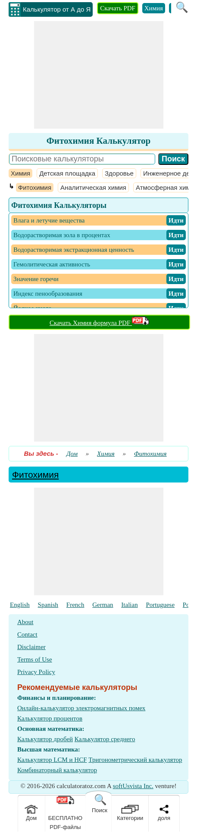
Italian (129, 604)
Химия (153, 8)
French (75, 604)
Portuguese (160, 604)
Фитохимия (34, 187)
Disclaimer (31, 646)
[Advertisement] (98, 75)
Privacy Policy (36, 671)
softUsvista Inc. (133, 786)
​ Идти (176, 220)
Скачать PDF (117, 8)
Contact (27, 634)
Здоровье (119, 173)
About (25, 622)
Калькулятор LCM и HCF (52, 759)
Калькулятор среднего (105, 739)
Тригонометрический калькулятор (135, 759)
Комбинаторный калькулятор (57, 770)
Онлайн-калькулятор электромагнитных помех (81, 708)
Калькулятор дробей (45, 739)
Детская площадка (67, 173)
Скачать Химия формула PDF (99, 322)
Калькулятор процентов (49, 718)
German (102, 604)
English (20, 604)
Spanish (48, 604)
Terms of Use (34, 659)
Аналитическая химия (93, 187)
